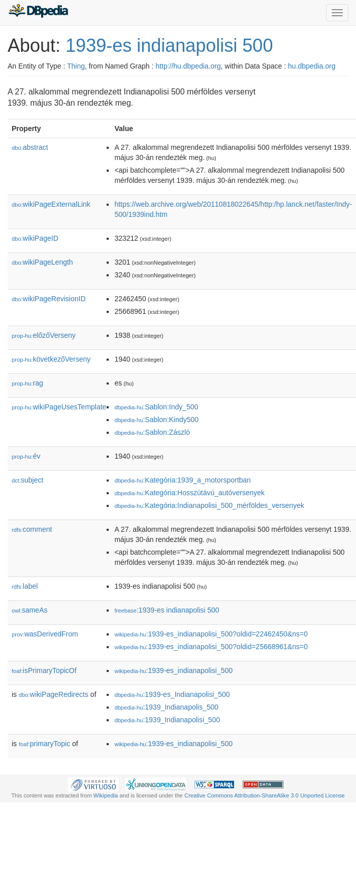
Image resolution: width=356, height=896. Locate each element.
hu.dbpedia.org (311, 66)
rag (27, 383)
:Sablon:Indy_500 (156, 407)
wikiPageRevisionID (49, 299)
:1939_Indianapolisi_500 (167, 720)
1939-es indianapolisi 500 (169, 45)
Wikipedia (105, 795)
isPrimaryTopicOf (44, 670)
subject (27, 480)
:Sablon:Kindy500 (156, 419)
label (25, 586)
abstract (30, 147)
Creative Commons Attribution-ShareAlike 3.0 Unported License (264, 795)
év (26, 456)
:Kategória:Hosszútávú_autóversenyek (189, 493)
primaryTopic (44, 744)
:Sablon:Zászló (152, 432)
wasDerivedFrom (45, 634)
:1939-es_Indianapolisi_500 (172, 694)
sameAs (29, 610)
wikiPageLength (42, 262)
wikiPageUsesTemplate (59, 407)
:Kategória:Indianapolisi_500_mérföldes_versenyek (209, 505)
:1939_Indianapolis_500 (166, 707)
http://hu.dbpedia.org (187, 66)
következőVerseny (51, 359)
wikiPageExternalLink (51, 204)
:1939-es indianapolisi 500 (166, 610)
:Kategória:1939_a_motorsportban (182, 480)
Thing (76, 66)
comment (32, 529)
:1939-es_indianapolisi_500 (173, 670)
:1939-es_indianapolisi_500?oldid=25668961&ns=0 (211, 647)
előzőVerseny (44, 335)
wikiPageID (35, 238)
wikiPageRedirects (53, 694)
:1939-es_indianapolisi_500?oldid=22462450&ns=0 (211, 634)
